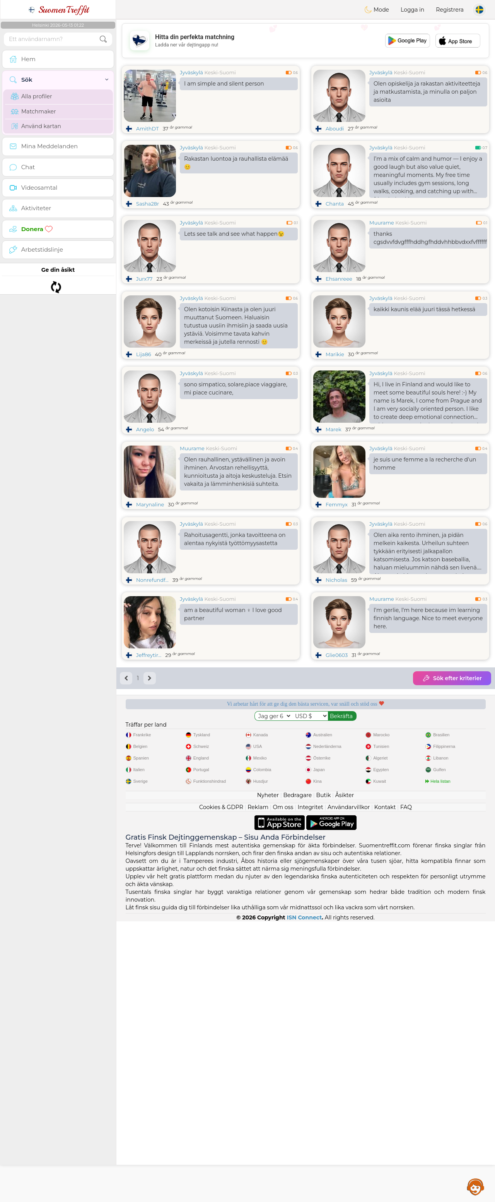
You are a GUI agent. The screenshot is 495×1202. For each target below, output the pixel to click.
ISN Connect (304, 1198)
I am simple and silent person (224, 83)
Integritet (310, 1087)
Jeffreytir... (148, 774)
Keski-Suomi (220, 72)
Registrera (450, 9)
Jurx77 (144, 279)
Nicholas (336, 699)
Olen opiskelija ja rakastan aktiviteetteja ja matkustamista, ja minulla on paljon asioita (427, 91)
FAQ (406, 1087)
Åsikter (344, 1075)
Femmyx (337, 564)
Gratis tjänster (162, 849)
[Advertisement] (305, 40)
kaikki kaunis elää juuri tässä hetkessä (424, 368)
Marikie (335, 414)
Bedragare (297, 1075)
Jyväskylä (191, 72)
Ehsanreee (339, 279)
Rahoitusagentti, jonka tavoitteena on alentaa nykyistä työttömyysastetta (235, 658)
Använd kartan (36, 126)
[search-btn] (103, 39)
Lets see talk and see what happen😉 (234, 233)
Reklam (258, 1087)
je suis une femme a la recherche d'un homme (425, 523)
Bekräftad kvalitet (353, 849)
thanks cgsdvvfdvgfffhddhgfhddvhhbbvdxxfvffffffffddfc (430, 237)
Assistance (476, 1186)
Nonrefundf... (152, 699)
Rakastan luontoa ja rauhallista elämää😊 (236, 162)
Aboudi (335, 128)
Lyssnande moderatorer (257, 849)
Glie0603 (337, 774)
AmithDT (147, 128)
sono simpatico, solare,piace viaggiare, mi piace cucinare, (235, 448)
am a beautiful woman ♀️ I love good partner (233, 733)
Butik (323, 1075)
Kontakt (385, 1087)
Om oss (283, 1087)
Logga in (412, 9)
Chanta (335, 204)
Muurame (381, 222)
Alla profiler (31, 96)
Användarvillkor (349, 1087)
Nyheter (268, 1075)
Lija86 (143, 414)
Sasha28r (147, 204)
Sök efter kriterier (452, 797)
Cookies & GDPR (221, 1087)
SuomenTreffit (58, 9)
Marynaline (150, 564)
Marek (333, 489)
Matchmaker (33, 111)
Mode (376, 10)
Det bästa (449, 849)
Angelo (145, 489)
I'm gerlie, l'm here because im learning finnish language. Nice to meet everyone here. (428, 737)
